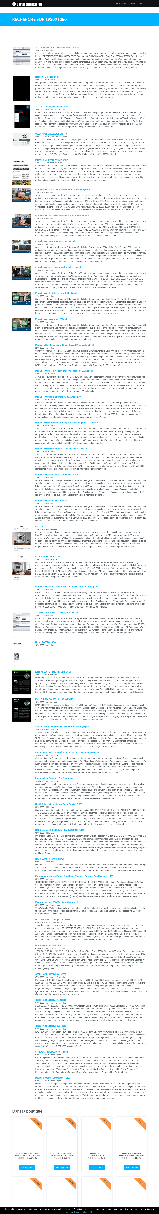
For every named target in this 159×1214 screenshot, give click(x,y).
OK (91, 1212)
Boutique (121, 6)
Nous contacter (139, 6)
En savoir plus (80, 1212)
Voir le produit (27, 1167)
